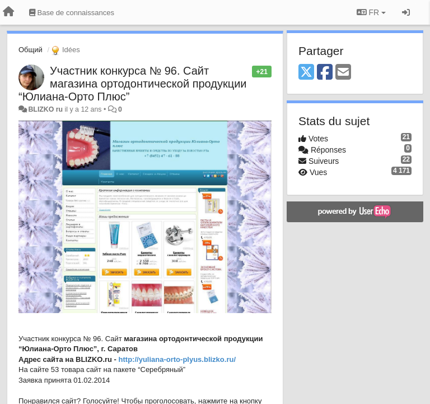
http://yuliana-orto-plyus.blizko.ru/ (177, 359)
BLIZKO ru (46, 109)
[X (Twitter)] (306, 72)
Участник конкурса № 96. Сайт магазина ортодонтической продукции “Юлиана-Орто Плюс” (132, 84)
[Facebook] (325, 72)
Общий (30, 49)
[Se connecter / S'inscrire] (406, 12)
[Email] (343, 72)
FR (371, 12)
